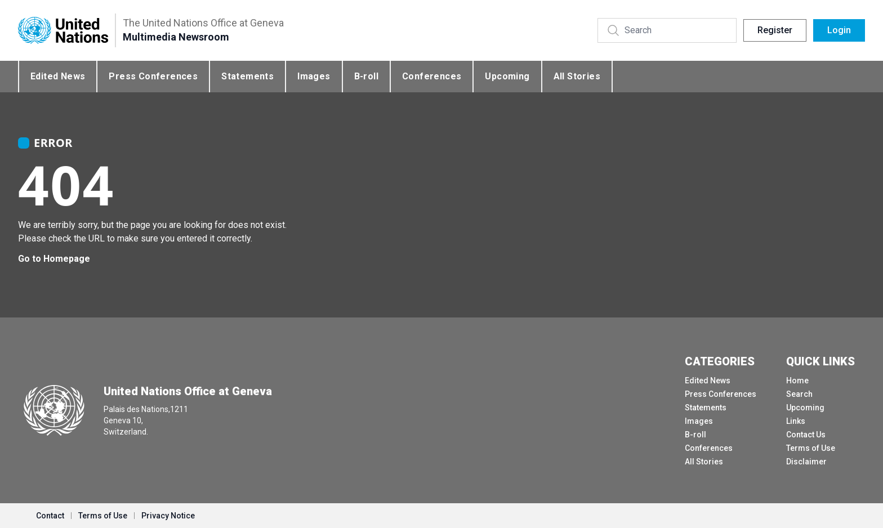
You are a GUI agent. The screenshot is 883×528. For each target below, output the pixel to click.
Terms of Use (810, 448)
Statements (247, 76)
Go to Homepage (54, 258)
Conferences (431, 76)
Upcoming (507, 76)
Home (797, 380)
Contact (50, 515)
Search (799, 394)
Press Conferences (153, 76)
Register (774, 30)
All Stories (577, 76)
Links (795, 421)
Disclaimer (806, 461)
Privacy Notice (168, 515)
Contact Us (806, 434)
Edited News (57, 76)
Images (313, 76)
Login (839, 30)
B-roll (366, 76)
